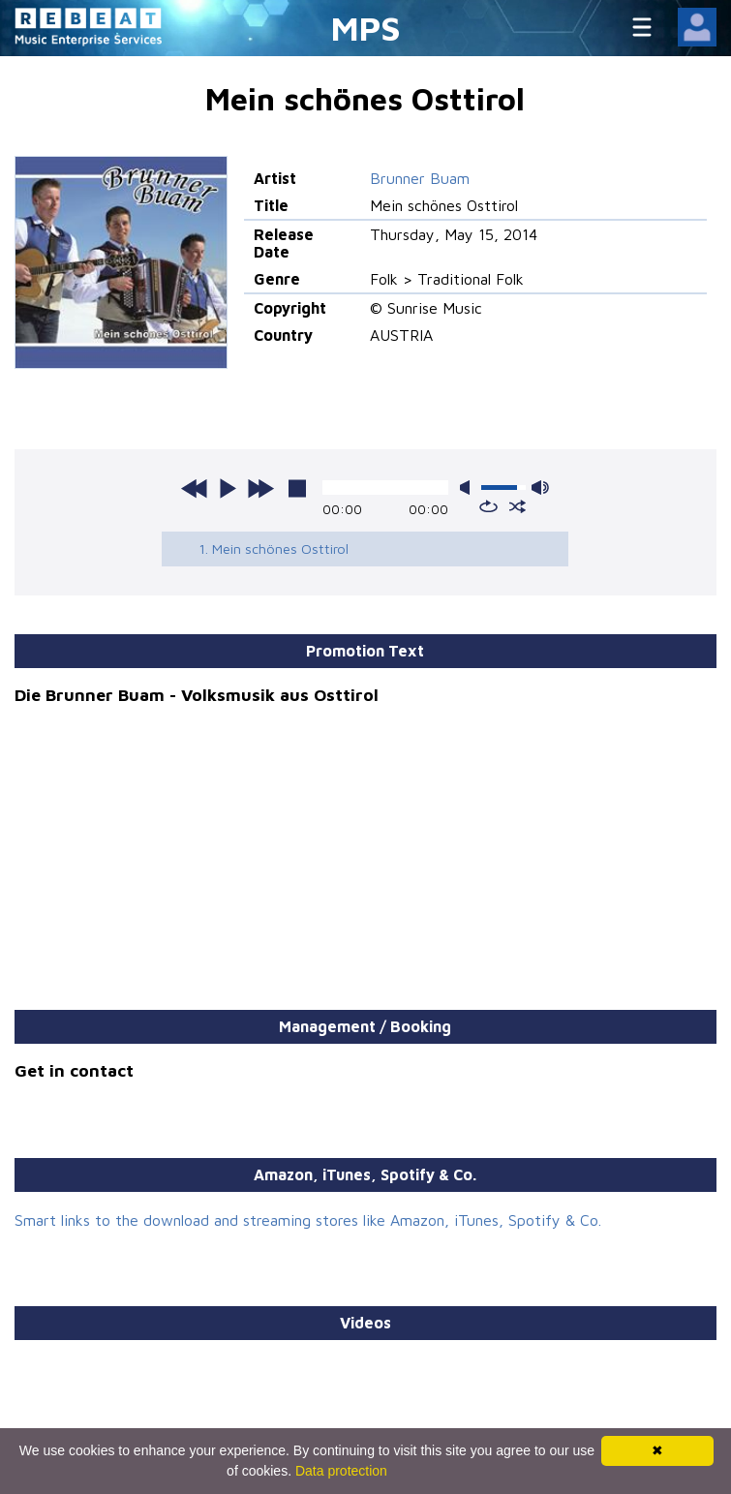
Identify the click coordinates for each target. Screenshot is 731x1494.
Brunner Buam (420, 178)
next (260, 488)
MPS (366, 27)
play (227, 488)
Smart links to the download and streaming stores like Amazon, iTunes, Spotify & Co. (308, 1220)
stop (297, 488)
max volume (540, 487)
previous (194, 488)
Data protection (341, 1471)
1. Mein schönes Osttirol (273, 548)
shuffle (517, 506)
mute (468, 487)
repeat (488, 506)
